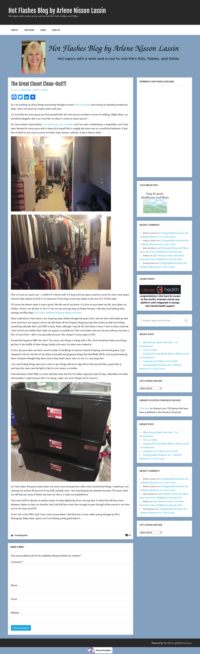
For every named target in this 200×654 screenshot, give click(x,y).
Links (43, 29)
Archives (29, 29)
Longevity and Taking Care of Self (160, 361)
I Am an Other (150, 349)
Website (15, 612)
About (14, 29)
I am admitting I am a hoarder (58, 124)
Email (14, 599)
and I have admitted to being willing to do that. (58, 312)
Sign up (56, 29)
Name (14, 585)
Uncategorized (21, 535)
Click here (144, 408)
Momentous (185, 642)
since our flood (81, 104)
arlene (45, 89)
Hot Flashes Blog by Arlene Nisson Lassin (57, 11)
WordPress (169, 642)
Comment (17, 562)
